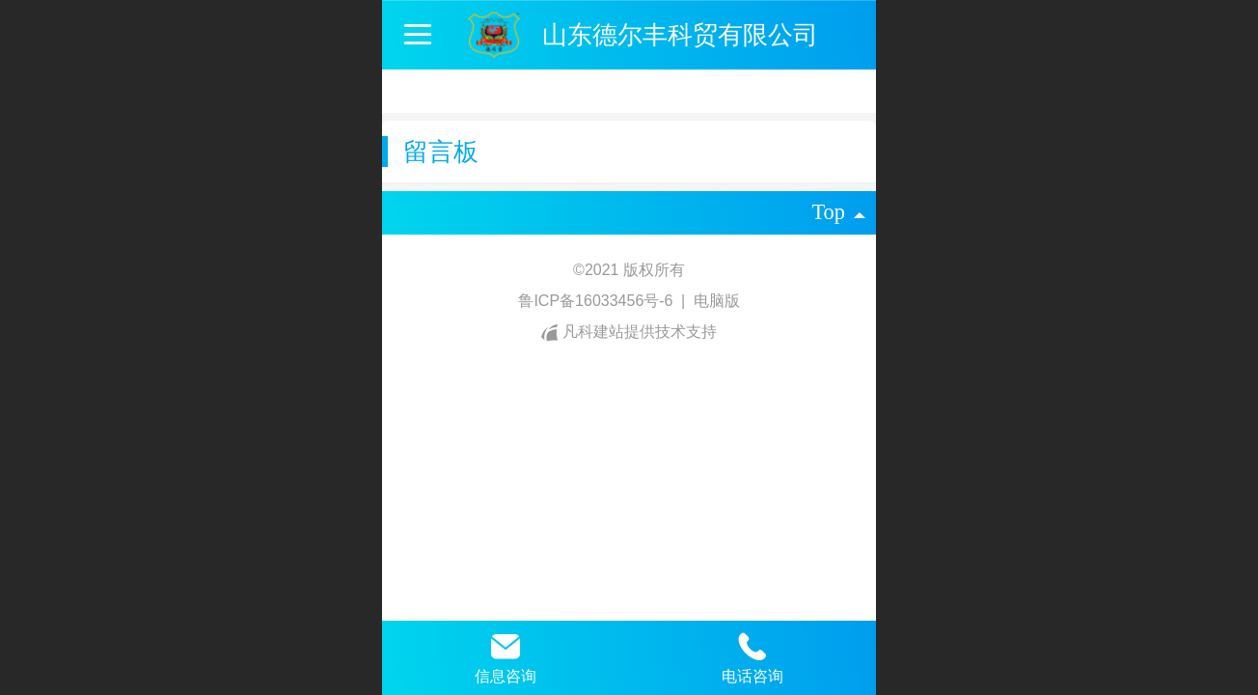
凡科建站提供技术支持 (629, 331)
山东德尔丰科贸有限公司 (680, 34)
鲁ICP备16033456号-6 (597, 300)
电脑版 (717, 300)
